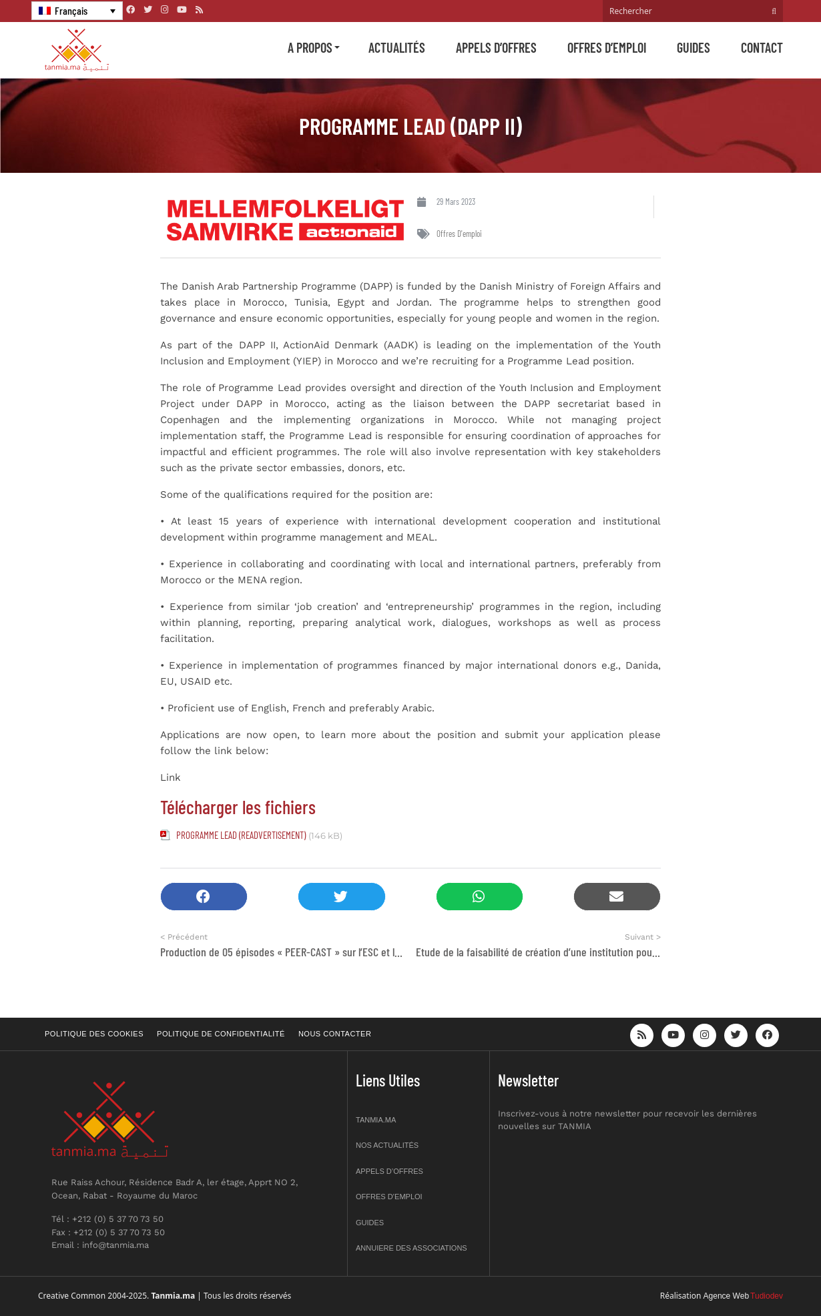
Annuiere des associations (411, 1248)
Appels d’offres (496, 47)
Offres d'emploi (459, 233)
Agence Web (727, 1296)
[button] (204, 896)
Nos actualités (387, 1145)
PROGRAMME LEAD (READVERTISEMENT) (241, 835)
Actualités (396, 47)
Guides (693, 47)
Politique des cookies (94, 1034)
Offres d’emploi (606, 47)
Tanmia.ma (376, 1120)
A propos (310, 47)
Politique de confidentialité (221, 1034)
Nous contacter (334, 1034)
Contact (762, 47)
